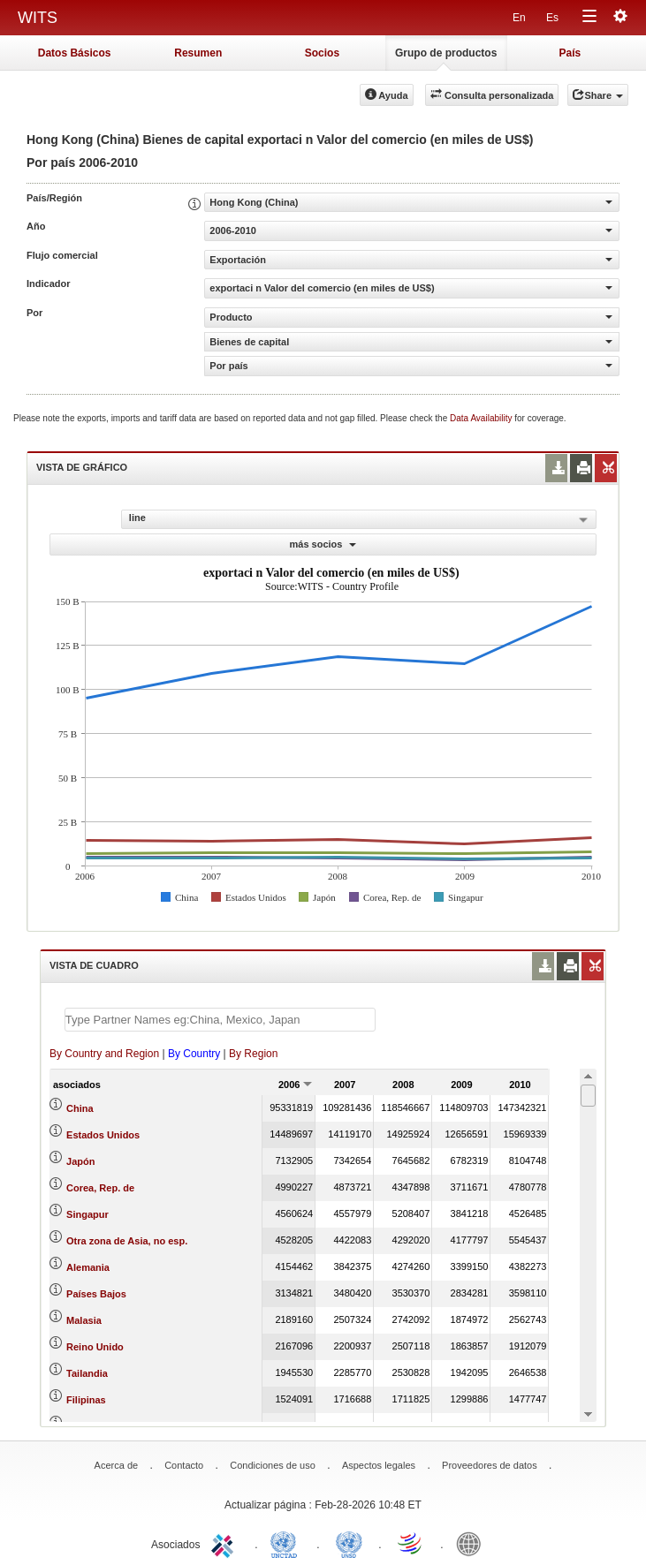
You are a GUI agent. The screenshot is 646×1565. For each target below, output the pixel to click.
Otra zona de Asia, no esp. (126, 1241)
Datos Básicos (74, 53)
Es (552, 17)
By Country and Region (104, 1053)
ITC (225, 1543)
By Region (253, 1053)
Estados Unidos (103, 1135)
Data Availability (482, 418)
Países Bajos (96, 1294)
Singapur (87, 1214)
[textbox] (220, 1020)
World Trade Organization (411, 1543)
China (80, 1108)
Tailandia (87, 1373)
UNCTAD (287, 1543)
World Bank (472, 1543)
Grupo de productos (446, 53)
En (519, 17)
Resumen (198, 53)
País (570, 53)
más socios (323, 544)
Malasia (84, 1320)
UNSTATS (349, 1543)
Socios (322, 53)
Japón (80, 1161)
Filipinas (86, 1400)
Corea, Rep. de (100, 1188)
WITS (37, 17)
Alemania (88, 1267)
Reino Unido (95, 1347)
